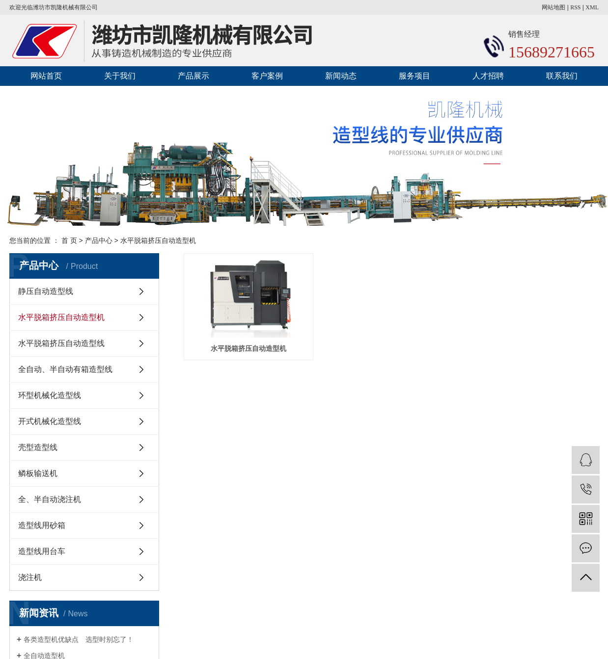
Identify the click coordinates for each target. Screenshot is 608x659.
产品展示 (193, 76)
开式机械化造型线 (49, 421)
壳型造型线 (37, 447)
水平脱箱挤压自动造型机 (158, 240)
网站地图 (553, 7)
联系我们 (562, 76)
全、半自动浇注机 (49, 499)
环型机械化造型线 (49, 395)
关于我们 (120, 76)
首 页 (69, 240)
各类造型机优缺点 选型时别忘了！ (79, 639)
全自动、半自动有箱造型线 (65, 369)
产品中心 (98, 240)
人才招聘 (488, 76)
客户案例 (267, 76)
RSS (575, 7)
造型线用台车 (41, 551)
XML (592, 7)
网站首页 (46, 76)
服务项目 (414, 76)
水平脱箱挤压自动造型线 (61, 343)
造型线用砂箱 (41, 525)
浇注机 (30, 577)
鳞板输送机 (37, 473)
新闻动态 (341, 76)
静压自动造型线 (45, 291)
